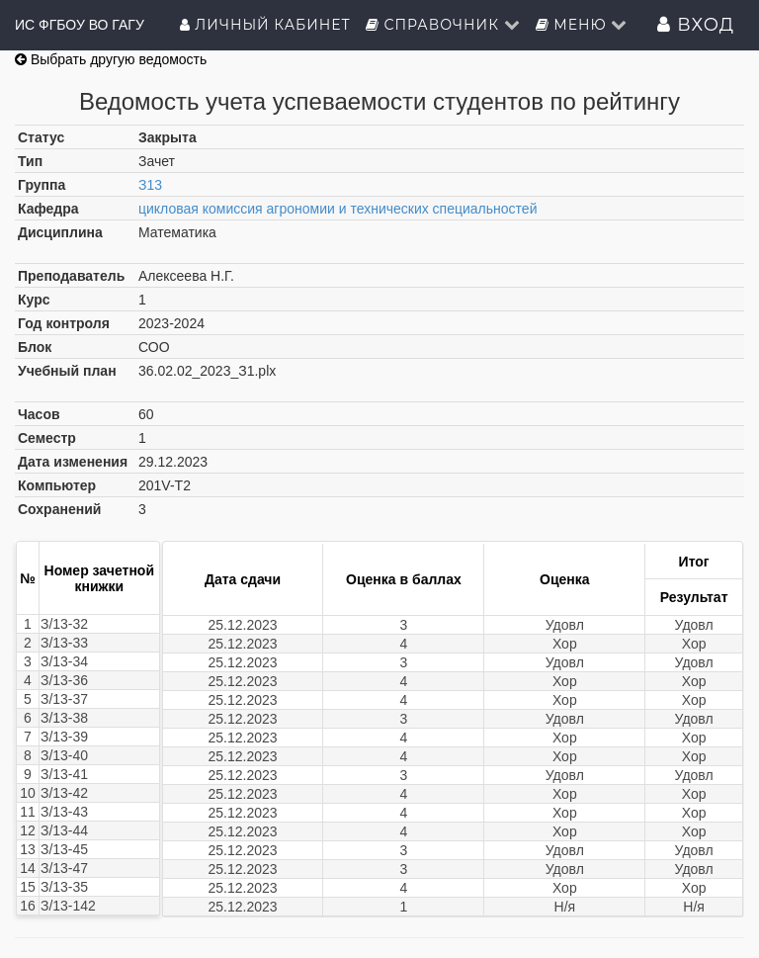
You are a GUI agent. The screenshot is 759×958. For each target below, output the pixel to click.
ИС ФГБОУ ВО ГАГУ (79, 25)
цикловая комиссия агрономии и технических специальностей (337, 209)
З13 (150, 185)
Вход (695, 25)
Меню (582, 25)
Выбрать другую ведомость (111, 59)
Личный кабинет (265, 25)
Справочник (443, 25)
